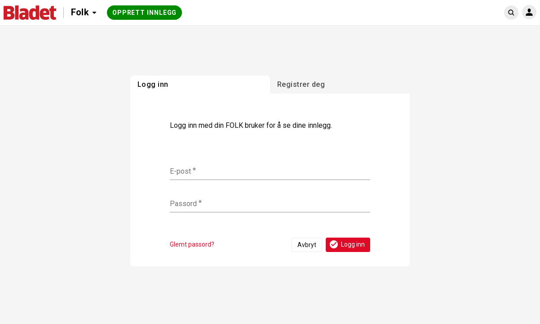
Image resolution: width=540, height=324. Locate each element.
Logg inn (346, 244)
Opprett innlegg (144, 12)
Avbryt (306, 244)
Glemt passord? (192, 244)
